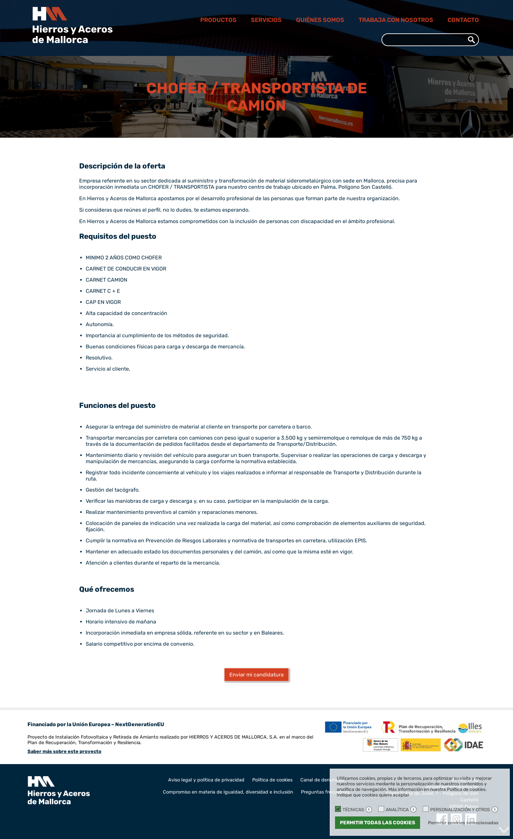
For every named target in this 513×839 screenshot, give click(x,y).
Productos (218, 20)
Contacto (463, 20)
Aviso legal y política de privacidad (206, 780)
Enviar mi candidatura (256, 675)
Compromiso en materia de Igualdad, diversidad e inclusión (228, 792)
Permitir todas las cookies (377, 823)
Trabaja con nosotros (396, 20)
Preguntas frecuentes (325, 792)
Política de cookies (272, 780)
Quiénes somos (320, 20)
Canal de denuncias (322, 780)
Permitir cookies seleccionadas (463, 823)
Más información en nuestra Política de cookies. (437, 789)
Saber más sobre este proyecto (64, 751)
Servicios (266, 20)
